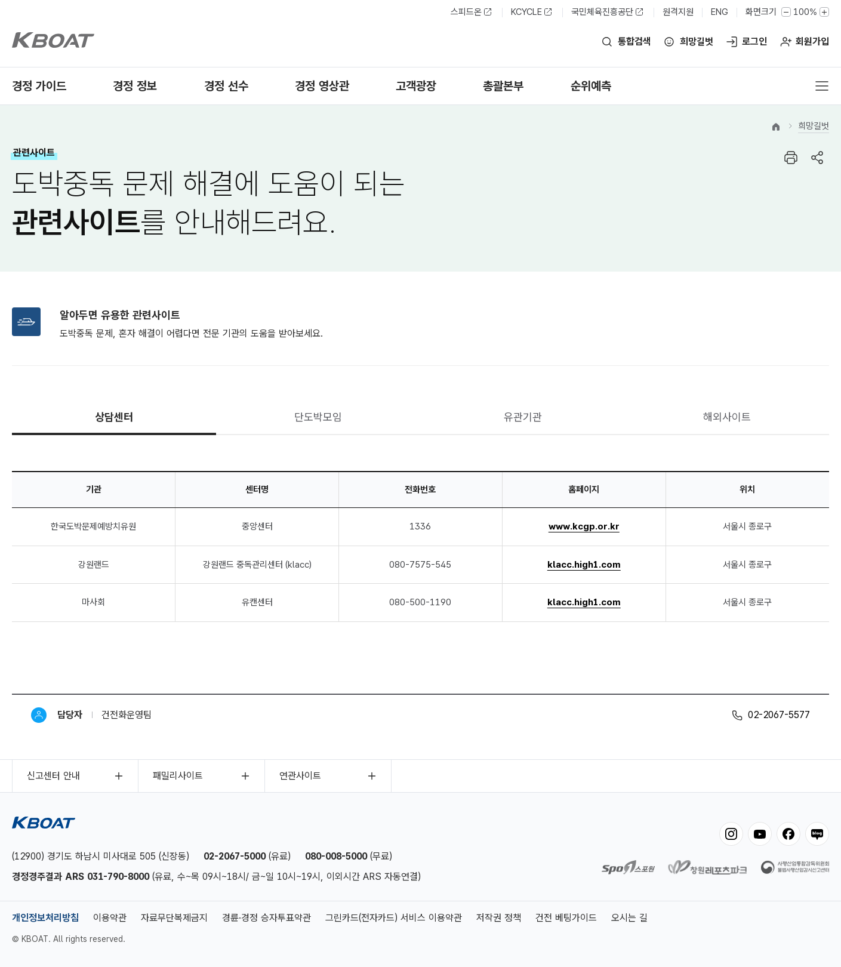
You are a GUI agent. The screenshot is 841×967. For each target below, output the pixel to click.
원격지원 (678, 12)
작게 (786, 12)
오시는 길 (629, 917)
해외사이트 (727, 417)
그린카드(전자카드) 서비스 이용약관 (393, 917)
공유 (817, 158)
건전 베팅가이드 (566, 917)
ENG (719, 12)
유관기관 (523, 417)
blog (817, 834)
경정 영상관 (322, 86)
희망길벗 (696, 41)
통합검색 (634, 41)
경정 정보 (135, 86)
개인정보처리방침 (45, 917)
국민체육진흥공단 (602, 12)
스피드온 (466, 12)
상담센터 (114, 417)
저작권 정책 (498, 917)
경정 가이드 (39, 86)
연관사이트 (300, 775)
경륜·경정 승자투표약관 (266, 917)
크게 (824, 12)
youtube (760, 834)
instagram (731, 834)
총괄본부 (503, 86)
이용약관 (110, 917)
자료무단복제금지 (174, 917)
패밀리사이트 (178, 775)
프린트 (791, 158)
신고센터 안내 (53, 775)
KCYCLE (526, 12)
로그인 (754, 41)
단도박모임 (318, 417)
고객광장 (416, 86)
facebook (788, 834)
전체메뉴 (822, 85)
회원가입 (812, 41)
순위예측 (591, 86)
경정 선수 (226, 86)
